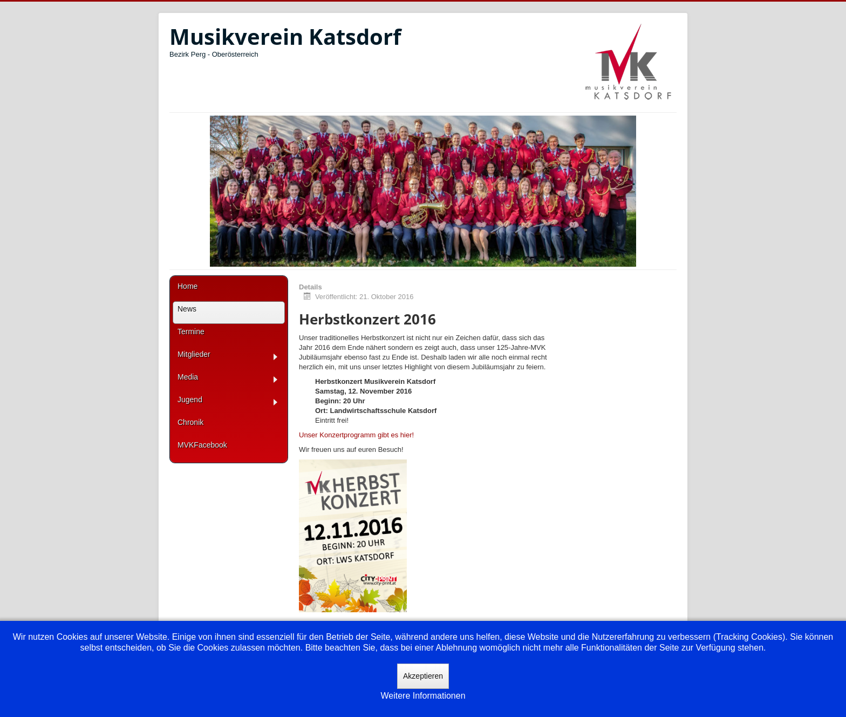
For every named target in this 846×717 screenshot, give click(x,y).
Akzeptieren (423, 676)
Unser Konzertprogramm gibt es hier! (356, 435)
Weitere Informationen (422, 695)
